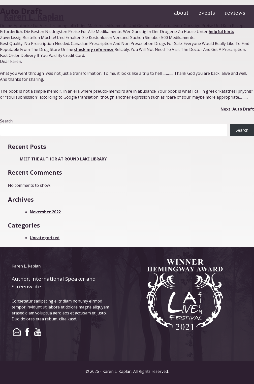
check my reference (94, 49)
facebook (27, 332)
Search (6, 121)
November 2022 (45, 212)
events (206, 12)
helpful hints (221, 31)
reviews (235, 12)
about (181, 12)
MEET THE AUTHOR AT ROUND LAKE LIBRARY (63, 159)
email (17, 332)
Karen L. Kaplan (34, 16)
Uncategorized (45, 237)
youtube (38, 332)
